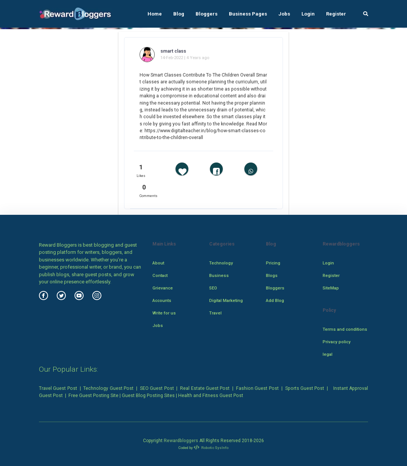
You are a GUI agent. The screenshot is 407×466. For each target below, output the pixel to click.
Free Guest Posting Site (93, 395)
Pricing (273, 263)
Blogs (272, 275)
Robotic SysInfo (211, 448)
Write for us (164, 313)
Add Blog (275, 300)
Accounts (161, 300)
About (158, 263)
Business (219, 275)
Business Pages (248, 14)
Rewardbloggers (181, 440)
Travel (215, 313)
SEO (213, 288)
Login (308, 14)
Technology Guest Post (108, 388)
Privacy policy (337, 341)
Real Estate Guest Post (205, 388)
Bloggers (206, 14)
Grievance (162, 288)
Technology (221, 263)
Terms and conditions (345, 329)
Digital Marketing (226, 300)
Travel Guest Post (58, 388)
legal (327, 354)
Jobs (284, 14)
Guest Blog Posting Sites (148, 395)
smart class (173, 51)
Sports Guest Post (305, 388)
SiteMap (331, 288)
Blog (178, 14)
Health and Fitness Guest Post (210, 395)
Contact (160, 275)
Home (155, 14)
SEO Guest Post (157, 388)
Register (336, 14)
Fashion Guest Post (257, 388)
